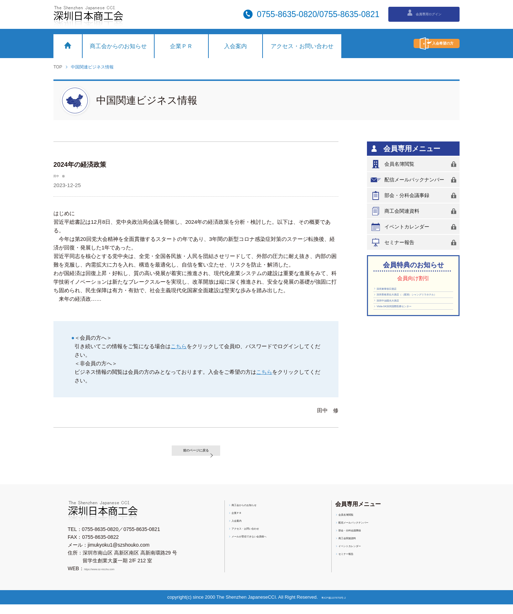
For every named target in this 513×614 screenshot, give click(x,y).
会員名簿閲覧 (414, 164)
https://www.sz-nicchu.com (113, 578)
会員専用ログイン (424, 13)
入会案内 (235, 46)
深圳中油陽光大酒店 (399, 324)
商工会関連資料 (414, 211)
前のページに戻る (205, 455)
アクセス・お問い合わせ (302, 46)
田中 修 (64, 175)
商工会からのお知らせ (118, 46)
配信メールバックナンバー (414, 180)
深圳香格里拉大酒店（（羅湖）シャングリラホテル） (411, 308)
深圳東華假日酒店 (396, 291)
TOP (57, 67)
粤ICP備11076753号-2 (335, 606)
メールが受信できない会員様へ (266, 548)
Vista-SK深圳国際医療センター (411, 335)
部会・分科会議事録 (414, 195)
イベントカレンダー (414, 227)
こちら (179, 346)
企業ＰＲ (181, 46)
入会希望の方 (415, 43)
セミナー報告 (414, 242)
